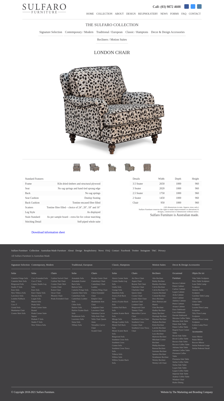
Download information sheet (48, 232)
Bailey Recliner (158, 281)
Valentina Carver (98, 313)
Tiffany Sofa (77, 325)
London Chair (137, 304)
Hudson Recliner (159, 322)
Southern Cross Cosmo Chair (138, 323)
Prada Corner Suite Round (39, 308)
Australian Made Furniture (53, 250)
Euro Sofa (15, 290)
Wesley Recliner (158, 360)
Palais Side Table (179, 324)
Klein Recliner (158, 325)
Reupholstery (148, 13)
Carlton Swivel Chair (59, 278)
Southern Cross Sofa (120, 339)
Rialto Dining (177, 382)
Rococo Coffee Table (180, 344)
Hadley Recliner (158, 310)
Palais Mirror (197, 339)
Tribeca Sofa (117, 354)
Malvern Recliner (159, 336)
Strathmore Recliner (160, 357)
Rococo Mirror (198, 342)
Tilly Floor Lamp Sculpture (199, 314)
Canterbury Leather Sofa (79, 300)
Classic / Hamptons (136, 32)
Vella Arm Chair (97, 316)
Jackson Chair (137, 301)
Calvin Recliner (158, 287)
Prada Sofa (35, 304)
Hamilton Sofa (118, 293)
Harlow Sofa (77, 307)
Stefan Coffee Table (180, 362)
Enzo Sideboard (178, 309)
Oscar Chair (56, 293)
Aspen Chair (137, 281)
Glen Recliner (157, 307)
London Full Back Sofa (119, 308)
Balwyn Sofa (77, 287)
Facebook (125, 250)
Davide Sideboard (179, 315)
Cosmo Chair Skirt (58, 284)
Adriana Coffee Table (181, 350)
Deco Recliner (158, 299)
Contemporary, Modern (42, 264)
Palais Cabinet (178, 286)
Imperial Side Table (180, 374)
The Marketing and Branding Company (193, 392)
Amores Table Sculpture (197, 291)
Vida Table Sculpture (200, 278)
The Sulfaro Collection (112, 24)
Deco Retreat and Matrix (159, 303)
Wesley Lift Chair (159, 363)
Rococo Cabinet (178, 283)
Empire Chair (96, 299)
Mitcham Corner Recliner (159, 341)
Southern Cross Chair (140, 319)
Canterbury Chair (98, 281)
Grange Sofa (117, 290)
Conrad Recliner (158, 296)
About (119, 13)
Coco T (14, 304)
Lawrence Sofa (17, 296)
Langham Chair (97, 307)
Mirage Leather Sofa (120, 322)
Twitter (135, 250)
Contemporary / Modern (79, 32)
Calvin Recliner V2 (160, 290)
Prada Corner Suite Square (39, 314)
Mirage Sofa (117, 319)
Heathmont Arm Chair (97, 303)
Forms (174, 13)
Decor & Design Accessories (167, 32)
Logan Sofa (36, 299)
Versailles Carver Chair (98, 326)
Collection (104, 13)
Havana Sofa (36, 296)
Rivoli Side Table (179, 336)
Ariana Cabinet (178, 306)
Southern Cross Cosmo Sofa (118, 343)
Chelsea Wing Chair (99, 290)
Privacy (162, 250)
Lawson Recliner (159, 331)
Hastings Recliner (159, 316)
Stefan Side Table (179, 365)
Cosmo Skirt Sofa (18, 313)
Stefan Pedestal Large (201, 345)
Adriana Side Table (180, 347)
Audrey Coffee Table (180, 376)
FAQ (183, 13)
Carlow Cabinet (178, 289)
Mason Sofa (36, 301)
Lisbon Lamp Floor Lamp (200, 326)
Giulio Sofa (116, 287)
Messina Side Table (180, 321)
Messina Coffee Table (181, 318)
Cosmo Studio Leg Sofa (38, 285)
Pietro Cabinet (178, 303)
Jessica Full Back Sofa (119, 297)
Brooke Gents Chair (99, 278)
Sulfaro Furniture (19, 250)
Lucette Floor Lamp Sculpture (200, 308)
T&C (154, 250)
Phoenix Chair (56, 296)
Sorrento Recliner (159, 351)
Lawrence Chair (97, 310)
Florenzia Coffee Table (179, 354)
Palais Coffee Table (180, 327)
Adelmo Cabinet (179, 301)
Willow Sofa (117, 357)
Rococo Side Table (180, 341)
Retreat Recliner (158, 348)
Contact (195, 13)
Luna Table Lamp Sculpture (199, 285)
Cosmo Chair (56, 287)
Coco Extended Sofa (39, 278)
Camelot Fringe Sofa (19, 278)
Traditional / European (109, 32)
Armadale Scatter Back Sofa (79, 282)
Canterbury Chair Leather (98, 285)
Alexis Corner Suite (120, 278)
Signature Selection (50, 32)
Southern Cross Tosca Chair (140, 329)
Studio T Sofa (16, 287)
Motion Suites (159, 264)
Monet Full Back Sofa (119, 326)
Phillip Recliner (158, 345)
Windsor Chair (178, 379)
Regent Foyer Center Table (180, 331)
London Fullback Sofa (18, 300)
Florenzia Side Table (180, 359)
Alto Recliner (157, 278)
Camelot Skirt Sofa (19, 281)
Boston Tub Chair (139, 284)
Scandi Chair (96, 331)
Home (90, 13)
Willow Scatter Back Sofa (120, 361)
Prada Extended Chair (60, 299)
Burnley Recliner (159, 284)
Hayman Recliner (159, 319)
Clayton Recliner (159, 293)
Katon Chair (56, 290)
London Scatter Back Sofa (120, 314)
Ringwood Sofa (17, 284)
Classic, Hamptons (121, 264)
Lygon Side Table (179, 368)
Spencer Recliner (159, 354)
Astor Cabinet (178, 298)
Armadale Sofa (78, 278)
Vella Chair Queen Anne (98, 320)
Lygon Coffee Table (180, 371)
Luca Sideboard (178, 312)
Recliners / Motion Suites (112, 39)
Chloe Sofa (76, 304)
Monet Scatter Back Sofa (120, 332)
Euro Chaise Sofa (38, 293)
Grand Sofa (15, 307)
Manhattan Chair (18, 310)
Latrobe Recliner (159, 328)
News (164, 13)
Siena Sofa (76, 322)
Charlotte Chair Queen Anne (138, 291)
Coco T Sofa (36, 281)
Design (130, 13)
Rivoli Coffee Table (180, 338)
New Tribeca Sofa (18, 293)
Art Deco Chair (138, 278)
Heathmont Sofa (78, 316)
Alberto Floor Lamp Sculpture (200, 320)
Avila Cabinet (178, 295)
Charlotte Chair (138, 287)
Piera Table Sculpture (200, 281)
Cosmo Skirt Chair (139, 299)
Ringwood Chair (138, 307)
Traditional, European (82, 264)
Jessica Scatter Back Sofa (120, 303)
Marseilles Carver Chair (139, 314)
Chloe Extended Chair (97, 294)
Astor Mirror (197, 336)
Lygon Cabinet (178, 292)
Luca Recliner (158, 334)
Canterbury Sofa (78, 296)
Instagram (145, 250)
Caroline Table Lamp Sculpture (200, 297)
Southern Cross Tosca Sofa (120, 349)
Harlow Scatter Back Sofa (80, 311)
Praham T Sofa (37, 319)
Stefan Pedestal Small (201, 348)
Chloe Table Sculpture (197, 303)
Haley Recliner (158, 313)
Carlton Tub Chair (58, 281)
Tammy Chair (137, 310)
